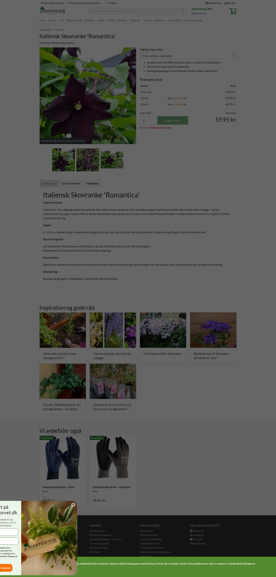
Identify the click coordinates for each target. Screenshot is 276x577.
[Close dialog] (12, 505)
